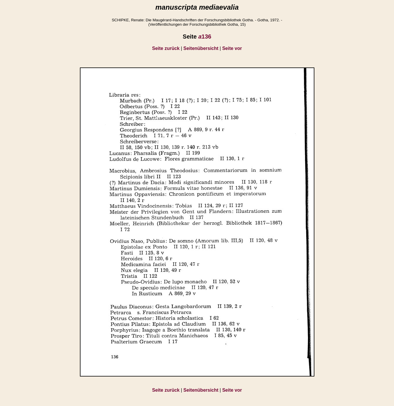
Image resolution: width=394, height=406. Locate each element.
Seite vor (232, 48)
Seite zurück (166, 48)
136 (204, 36)
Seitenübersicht (200, 48)
